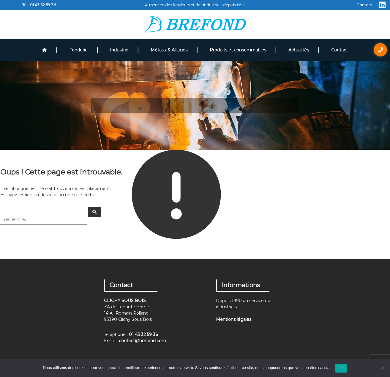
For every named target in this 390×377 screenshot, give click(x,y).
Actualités (298, 50)
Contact (364, 4)
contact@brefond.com (142, 340)
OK (341, 368)
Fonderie (78, 50)
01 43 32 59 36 (43, 4)
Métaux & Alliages (169, 50)
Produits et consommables (238, 50)
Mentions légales (233, 319)
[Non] (383, 368)
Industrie (119, 50)
